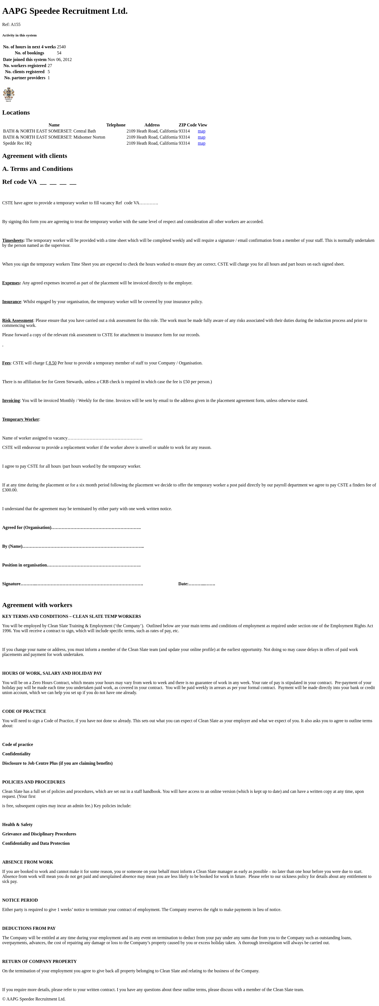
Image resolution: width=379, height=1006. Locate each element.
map (201, 131)
